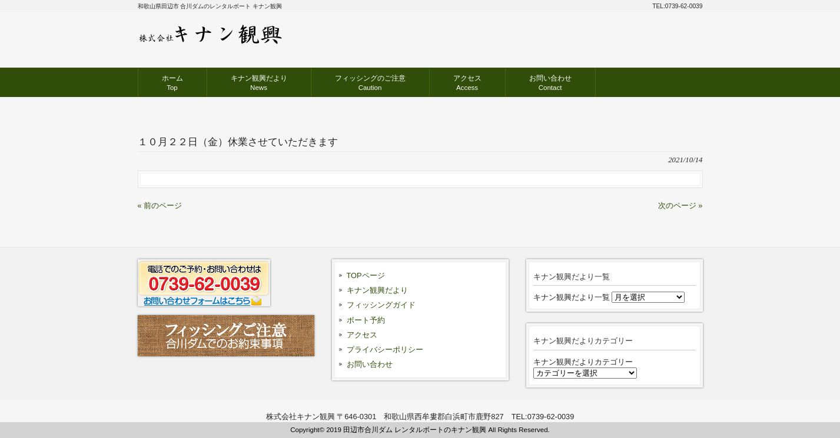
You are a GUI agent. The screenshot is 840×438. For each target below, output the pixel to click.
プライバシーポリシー (385, 349)
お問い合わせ (370, 364)
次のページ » (680, 205)
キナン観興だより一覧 (571, 297)
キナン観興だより (377, 290)
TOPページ (366, 275)
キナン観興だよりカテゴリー (583, 361)
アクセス (362, 334)
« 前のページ (160, 205)
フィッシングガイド (381, 304)
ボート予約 (366, 320)
